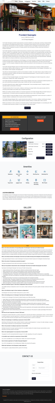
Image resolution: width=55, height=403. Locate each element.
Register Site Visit (40, 157)
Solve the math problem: (36, 373)
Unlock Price (49, 144)
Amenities (34, 1)
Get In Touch (27, 107)
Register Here (40, 120)
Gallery (39, 1)
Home (16, 1)
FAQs (43, 1)
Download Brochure (14, 129)
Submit (33, 378)
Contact (48, 1)
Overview (21, 1)
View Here (49, 149)
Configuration (27, 1)
